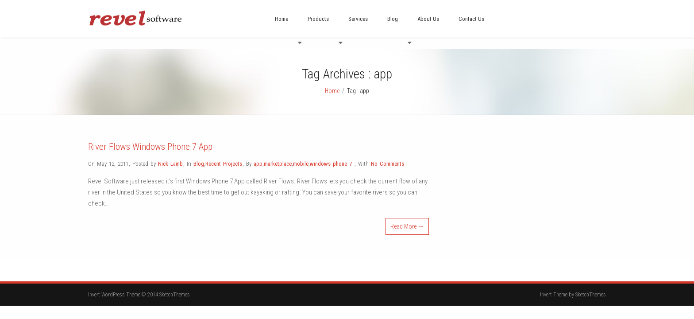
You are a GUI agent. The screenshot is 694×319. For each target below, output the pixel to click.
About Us (428, 19)
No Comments (387, 152)
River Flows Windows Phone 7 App (150, 135)
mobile (300, 152)
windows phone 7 (331, 152)
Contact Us (471, 19)
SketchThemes (590, 283)
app (258, 152)
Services (358, 19)
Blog (392, 19)
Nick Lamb (170, 152)
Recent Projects (223, 152)
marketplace (278, 152)
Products (318, 19)
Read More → (407, 215)
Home (281, 19)
